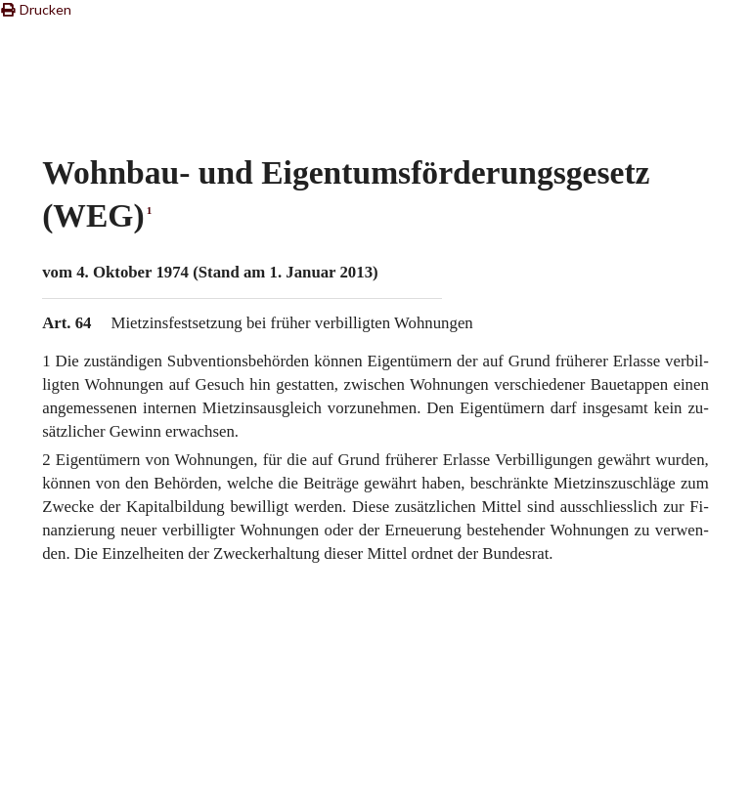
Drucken (35, 9)
